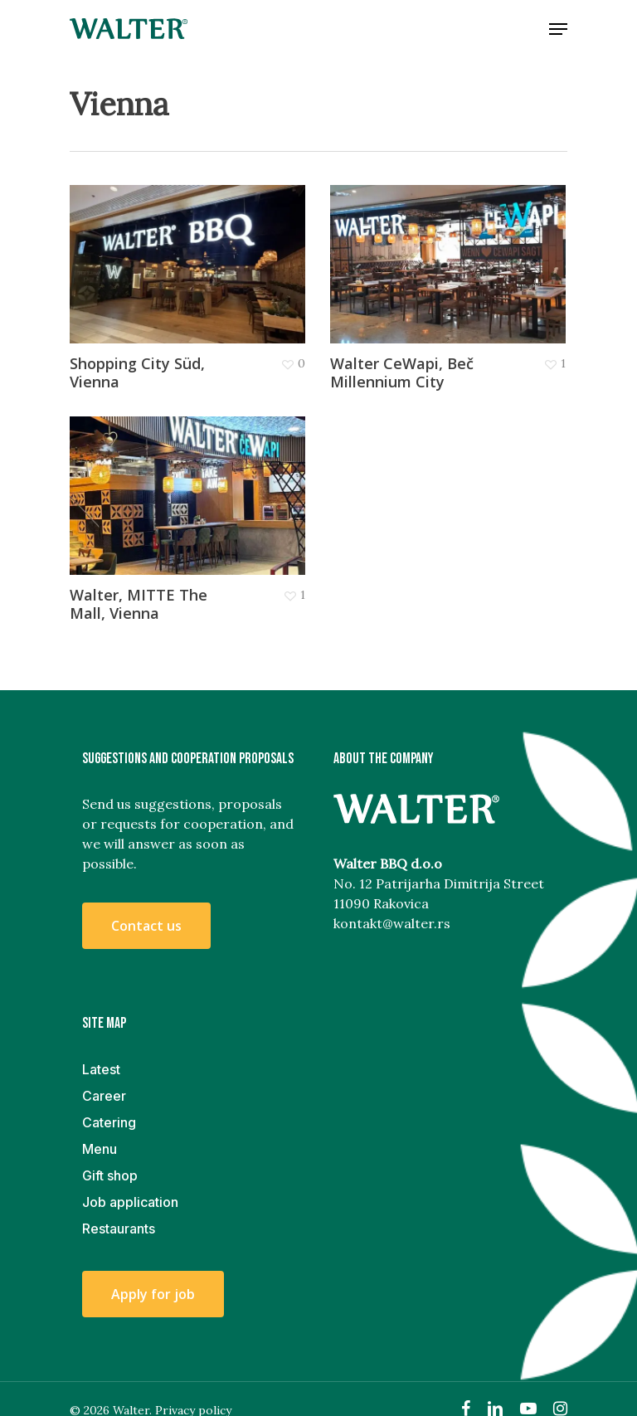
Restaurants (118, 1228)
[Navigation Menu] (558, 29)
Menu (99, 1149)
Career (104, 1096)
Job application (130, 1202)
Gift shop (110, 1175)
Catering (109, 1122)
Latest (101, 1069)
